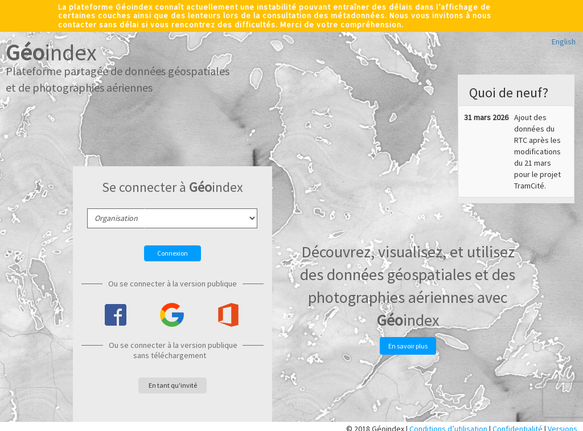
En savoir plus (408, 346)
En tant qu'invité (173, 385)
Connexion (172, 253)
